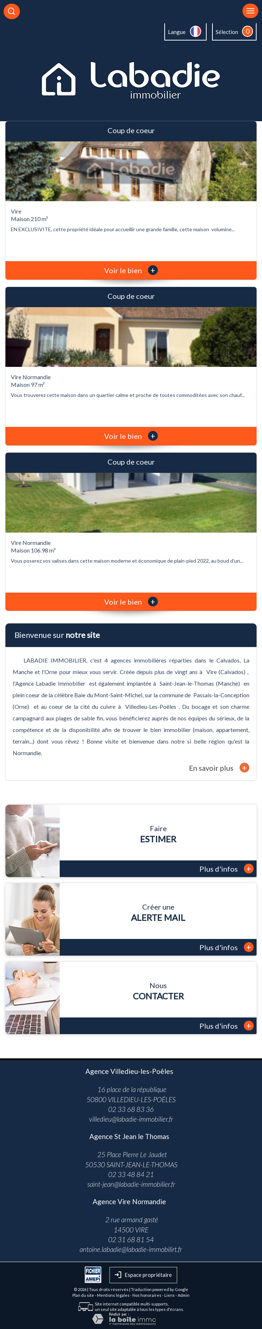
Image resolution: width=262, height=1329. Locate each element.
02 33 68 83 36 (131, 1109)
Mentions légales (113, 1295)
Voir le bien (131, 270)
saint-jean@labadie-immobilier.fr (131, 1184)
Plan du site (83, 1295)
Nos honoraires (146, 1295)
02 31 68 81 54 (131, 1239)
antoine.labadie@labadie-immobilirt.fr (131, 1249)
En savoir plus (219, 768)
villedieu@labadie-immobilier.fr (131, 1119)
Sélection (227, 32)
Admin (184, 1295)
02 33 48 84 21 (131, 1174)
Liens (169, 1295)
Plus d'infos (226, 868)
